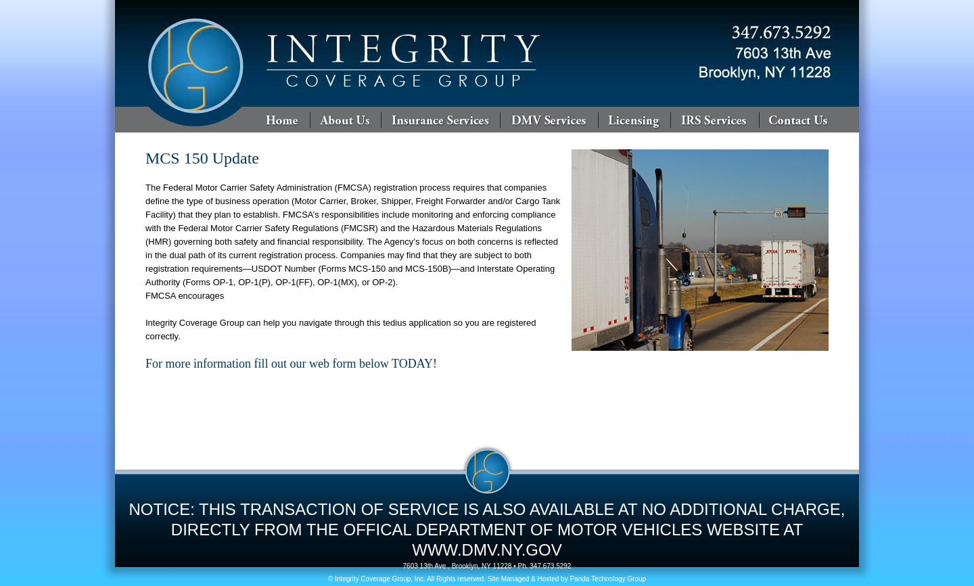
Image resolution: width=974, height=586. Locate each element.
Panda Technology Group (608, 579)
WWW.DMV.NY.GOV (486, 550)
